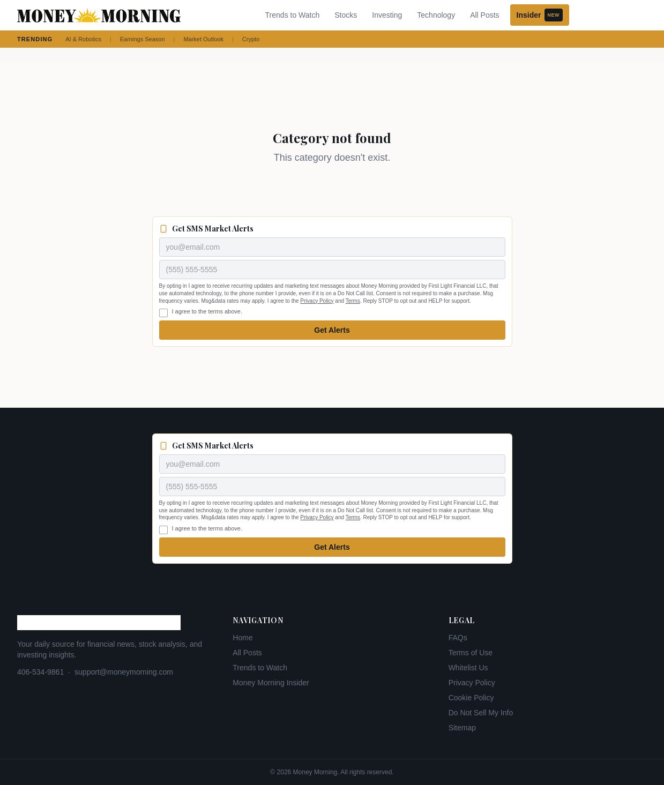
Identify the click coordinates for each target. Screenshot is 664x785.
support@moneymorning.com (123, 672)
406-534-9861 (40, 672)
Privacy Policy (316, 301)
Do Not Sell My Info (481, 712)
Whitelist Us (468, 667)
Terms (353, 301)
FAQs (458, 637)
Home (242, 637)
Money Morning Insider (271, 682)
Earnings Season (142, 39)
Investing (387, 15)
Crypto (250, 39)
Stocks (345, 15)
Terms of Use (471, 652)
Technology (436, 15)
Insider (540, 15)
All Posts (484, 15)
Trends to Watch (292, 15)
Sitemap (462, 727)
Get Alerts (331, 330)
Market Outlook (203, 39)
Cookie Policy (471, 697)
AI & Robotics (83, 39)
